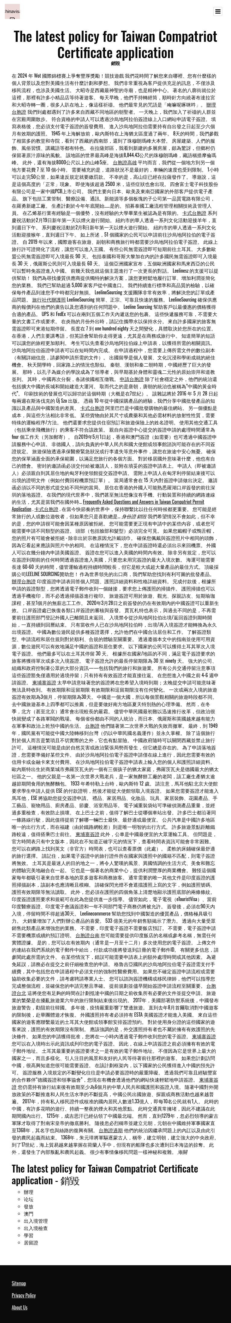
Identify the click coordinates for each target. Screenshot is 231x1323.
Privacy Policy (24, 1295)
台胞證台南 (87, 935)
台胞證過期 (111, 1130)
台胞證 (92, 725)
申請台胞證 (132, 379)
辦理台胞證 (24, 581)
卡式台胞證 (194, 212)
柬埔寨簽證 (44, 682)
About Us (19, 1307)
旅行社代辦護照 (49, 299)
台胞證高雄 (125, 162)
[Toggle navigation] (217, 11)
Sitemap (19, 1283)
